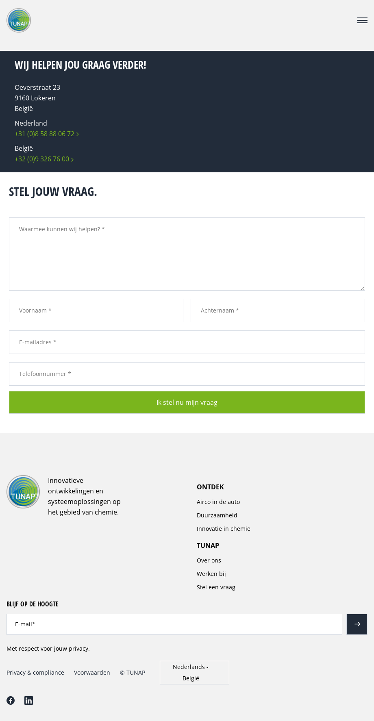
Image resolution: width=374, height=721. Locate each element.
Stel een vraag (216, 587)
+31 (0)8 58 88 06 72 (44, 133)
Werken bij (211, 574)
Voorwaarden (92, 672)
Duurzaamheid (217, 515)
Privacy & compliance (35, 672)
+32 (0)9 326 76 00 (42, 158)
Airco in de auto (218, 502)
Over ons (209, 560)
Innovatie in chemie (223, 528)
